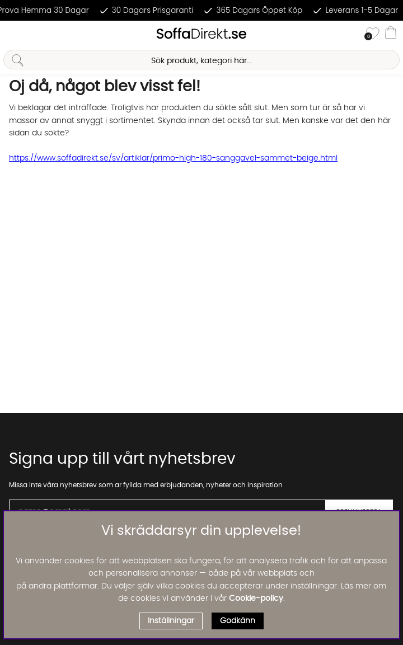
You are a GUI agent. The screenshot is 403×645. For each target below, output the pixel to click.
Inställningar (171, 621)
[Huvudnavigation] (13, 34)
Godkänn (237, 621)
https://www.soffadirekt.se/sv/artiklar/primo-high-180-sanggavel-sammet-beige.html (173, 158)
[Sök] (201, 59)
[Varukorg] (391, 34)
